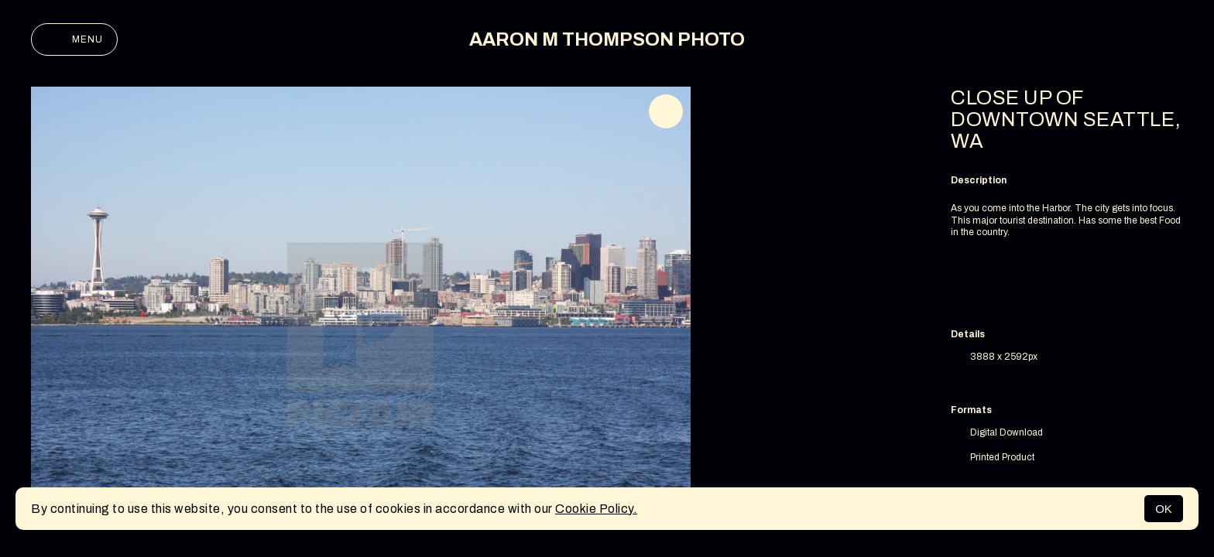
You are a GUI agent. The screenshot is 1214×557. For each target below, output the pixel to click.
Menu (74, 39)
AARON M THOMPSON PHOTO (607, 39)
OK (1163, 508)
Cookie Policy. (596, 508)
